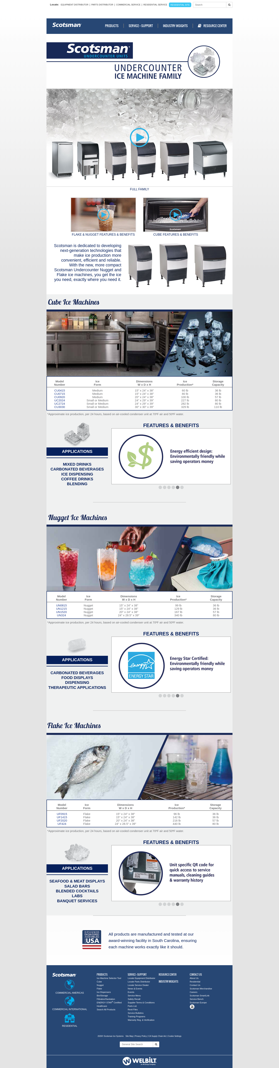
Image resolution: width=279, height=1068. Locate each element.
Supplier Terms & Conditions (141, 1002)
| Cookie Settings (174, 1036)
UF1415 (62, 817)
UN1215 (61, 608)
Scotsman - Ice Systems (67, 26)
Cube (99, 981)
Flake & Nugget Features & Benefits (103, 216)
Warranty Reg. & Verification (141, 1020)
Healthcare (102, 1006)
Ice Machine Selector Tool (109, 978)
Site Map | (130, 1036)
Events (131, 992)
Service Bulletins (135, 1013)
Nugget (100, 985)
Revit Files (133, 1009)
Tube (192, 1006)
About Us (194, 978)
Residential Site (180, 5)
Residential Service (155, 4)
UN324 (61, 615)
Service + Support (141, 26)
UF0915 (62, 814)
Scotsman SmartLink (199, 995)
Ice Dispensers (104, 992)
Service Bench (196, 999)
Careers (193, 992)
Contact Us (195, 985)
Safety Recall (134, 999)
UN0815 (61, 605)
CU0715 (59, 393)
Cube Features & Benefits (175, 216)
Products (112, 26)
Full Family (139, 187)
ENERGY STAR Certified (109, 1002)
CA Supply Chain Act (157, 1036)
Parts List (132, 1006)
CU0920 (59, 397)
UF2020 (62, 820)
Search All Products (106, 1009)
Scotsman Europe (198, 1002)
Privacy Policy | (141, 1036)
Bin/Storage (102, 995)
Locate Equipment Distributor (141, 978)
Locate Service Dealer (138, 985)
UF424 (62, 823)
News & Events (135, 988)
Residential (195, 981)
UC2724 (59, 403)
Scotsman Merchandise (201, 988)
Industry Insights (175, 26)
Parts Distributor (102, 4)
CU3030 (59, 407)
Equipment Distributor (75, 4)
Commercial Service (128, 4)
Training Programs (136, 1016)
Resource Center (212, 26)
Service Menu (134, 995)
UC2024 (59, 400)
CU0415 (59, 390)
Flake (99, 988)
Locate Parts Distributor (139, 981)
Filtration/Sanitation (106, 999)
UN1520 (61, 612)
